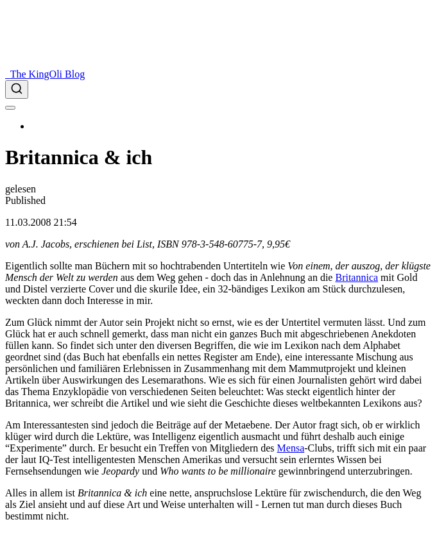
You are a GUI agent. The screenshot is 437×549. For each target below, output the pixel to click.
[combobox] (218, 89)
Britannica (356, 277)
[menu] (10, 108)
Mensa (291, 448)
